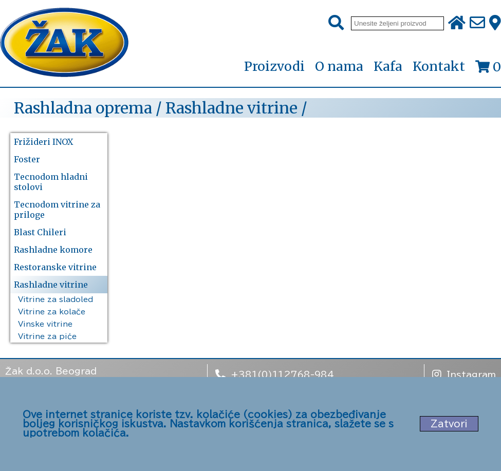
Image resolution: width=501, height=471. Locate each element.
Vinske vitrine (45, 324)
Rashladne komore (53, 249)
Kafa (388, 66)
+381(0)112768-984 (274, 374)
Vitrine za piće (47, 336)
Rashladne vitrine (51, 284)
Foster (27, 159)
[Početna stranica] (64, 43)
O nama (339, 66)
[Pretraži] (336, 23)
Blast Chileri (40, 232)
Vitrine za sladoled (55, 299)
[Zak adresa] (495, 23)
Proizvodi (274, 66)
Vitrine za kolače (51, 311)
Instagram (464, 374)
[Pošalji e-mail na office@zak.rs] (477, 23)
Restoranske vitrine (55, 267)
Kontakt (439, 66)
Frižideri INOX (43, 142)
